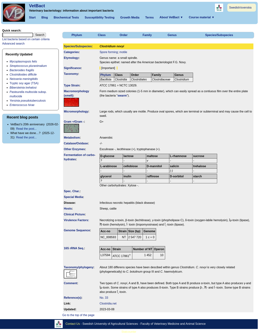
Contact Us (73, 323)
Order (124, 35)
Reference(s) (72, 297)
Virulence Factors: (76, 220)
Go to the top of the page (78, 315)
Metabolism (72, 137)
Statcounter (128, 331)
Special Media (73, 197)
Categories (71, 52)
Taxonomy (71, 73)
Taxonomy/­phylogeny (78, 267)
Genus (172, 35)
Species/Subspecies (219, 35)
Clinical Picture (74, 214)
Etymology (71, 57)
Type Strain (71, 85)
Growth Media (129, 17)
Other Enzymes (74, 149)
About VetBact (171, 17)
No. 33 (104, 297)
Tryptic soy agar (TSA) (24, 83)
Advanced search (13, 43)
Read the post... (26, 128)
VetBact (37, 5)
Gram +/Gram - (74, 121)
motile (123, 52)
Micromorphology (76, 111)
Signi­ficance (72, 68)
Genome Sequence (77, 230)
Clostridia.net (108, 303)
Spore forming (109, 52)
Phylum (77, 35)
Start (32, 17)
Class (102, 35)
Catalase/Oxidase (76, 143)
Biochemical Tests (66, 17)
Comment (70, 283)
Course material (201, 17)
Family (147, 35)
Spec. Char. (72, 191)
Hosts (68, 208)
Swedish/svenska (240, 7)
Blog (44, 17)
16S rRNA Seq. (74, 248)
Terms (149, 17)
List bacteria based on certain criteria (25, 39)
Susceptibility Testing (99, 17)
